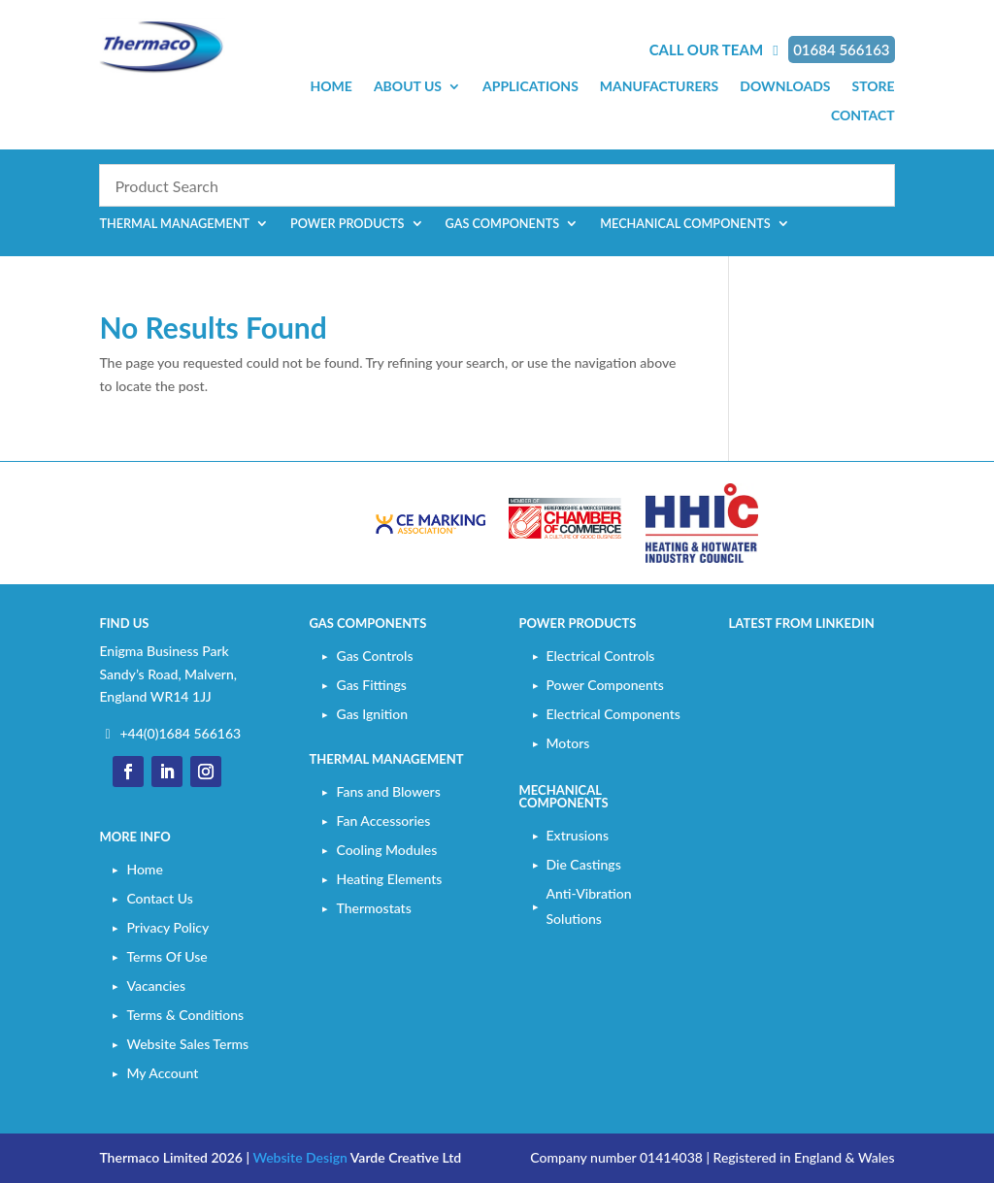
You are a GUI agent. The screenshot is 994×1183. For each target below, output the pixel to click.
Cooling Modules (386, 849)
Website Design (299, 1157)
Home (331, 87)
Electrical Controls (601, 655)
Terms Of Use (166, 956)
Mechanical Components (685, 223)
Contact (863, 116)
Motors (568, 743)
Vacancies (155, 985)
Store (872, 87)
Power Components (605, 684)
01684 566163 (841, 49)
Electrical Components (613, 714)
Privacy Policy (167, 927)
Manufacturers (659, 87)
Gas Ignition (372, 714)
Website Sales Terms (187, 1043)
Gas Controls (374, 655)
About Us (408, 87)
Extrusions (578, 835)
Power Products (347, 223)
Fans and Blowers (388, 791)
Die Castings (584, 864)
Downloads (785, 87)
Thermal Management (174, 223)
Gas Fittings (371, 684)
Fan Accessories (383, 820)
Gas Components (503, 223)
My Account (162, 1073)
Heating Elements (389, 879)
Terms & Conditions (185, 1014)
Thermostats (373, 908)
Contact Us (159, 898)
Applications (530, 87)
